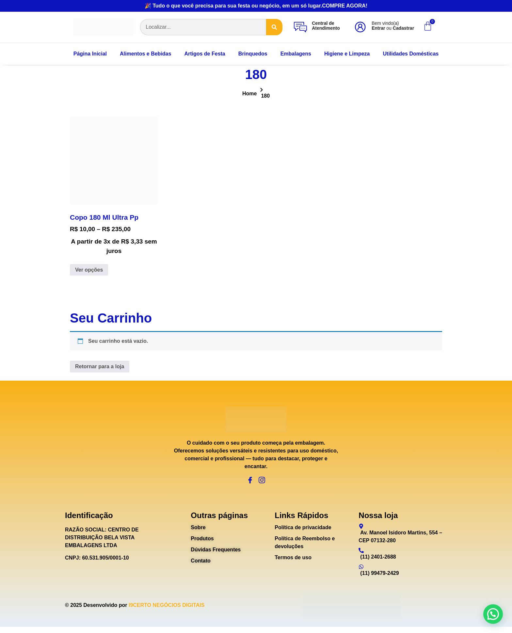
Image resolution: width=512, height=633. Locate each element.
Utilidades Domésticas (411, 53)
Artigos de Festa (204, 53)
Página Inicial (90, 53)
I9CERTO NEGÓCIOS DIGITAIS (166, 611)
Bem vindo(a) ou (393, 26)
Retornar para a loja (99, 366)
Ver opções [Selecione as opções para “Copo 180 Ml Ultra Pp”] (89, 270)
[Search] (274, 27)
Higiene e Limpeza (347, 53)
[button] (493, 614)
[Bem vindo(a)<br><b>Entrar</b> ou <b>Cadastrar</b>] (360, 27)
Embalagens (295, 53)
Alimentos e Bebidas (145, 53)
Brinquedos (252, 53)
